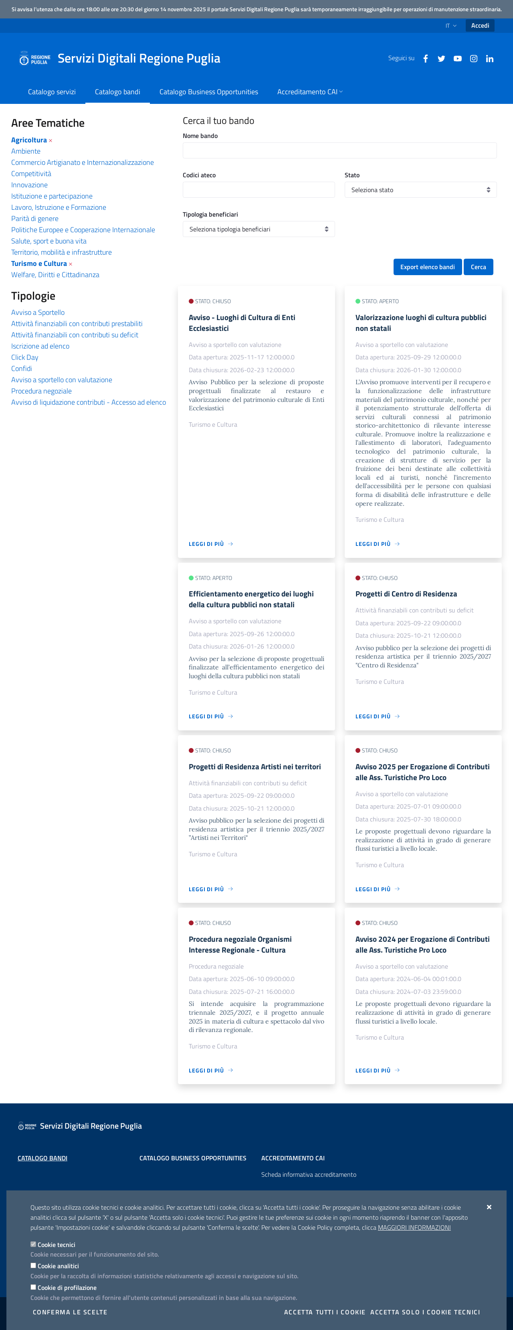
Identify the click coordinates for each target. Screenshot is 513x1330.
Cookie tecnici (56, 1244)
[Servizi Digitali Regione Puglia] (124, 58)
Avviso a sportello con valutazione (61, 379)
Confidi (21, 368)
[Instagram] (471, 58)
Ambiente (25, 151)
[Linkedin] (487, 58)
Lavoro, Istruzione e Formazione (58, 207)
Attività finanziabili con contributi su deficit (74, 334)
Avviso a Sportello (38, 312)
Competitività (31, 173)
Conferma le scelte (70, 1312)
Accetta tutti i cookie (325, 1312)
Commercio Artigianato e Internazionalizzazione (82, 162)
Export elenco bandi (427, 267)
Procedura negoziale (41, 390)
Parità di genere (35, 218)
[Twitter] (438, 58)
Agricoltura (29, 139)
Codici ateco (199, 175)
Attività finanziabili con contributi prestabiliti (77, 323)
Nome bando (200, 135)
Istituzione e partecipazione (52, 196)
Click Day (24, 357)
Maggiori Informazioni (414, 1227)
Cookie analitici (58, 1266)
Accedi (480, 25)
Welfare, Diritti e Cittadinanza (55, 274)
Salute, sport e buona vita (49, 240)
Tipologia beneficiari (210, 214)
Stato (352, 175)
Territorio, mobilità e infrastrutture (61, 252)
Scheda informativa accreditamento (308, 1174)
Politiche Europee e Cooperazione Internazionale (83, 229)
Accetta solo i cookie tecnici (425, 1312)
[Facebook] (422, 58)
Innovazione (29, 184)
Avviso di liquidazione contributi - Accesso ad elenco (88, 402)
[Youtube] (454, 58)
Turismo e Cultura (39, 263)
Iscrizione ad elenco (40, 346)
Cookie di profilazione (67, 1287)
